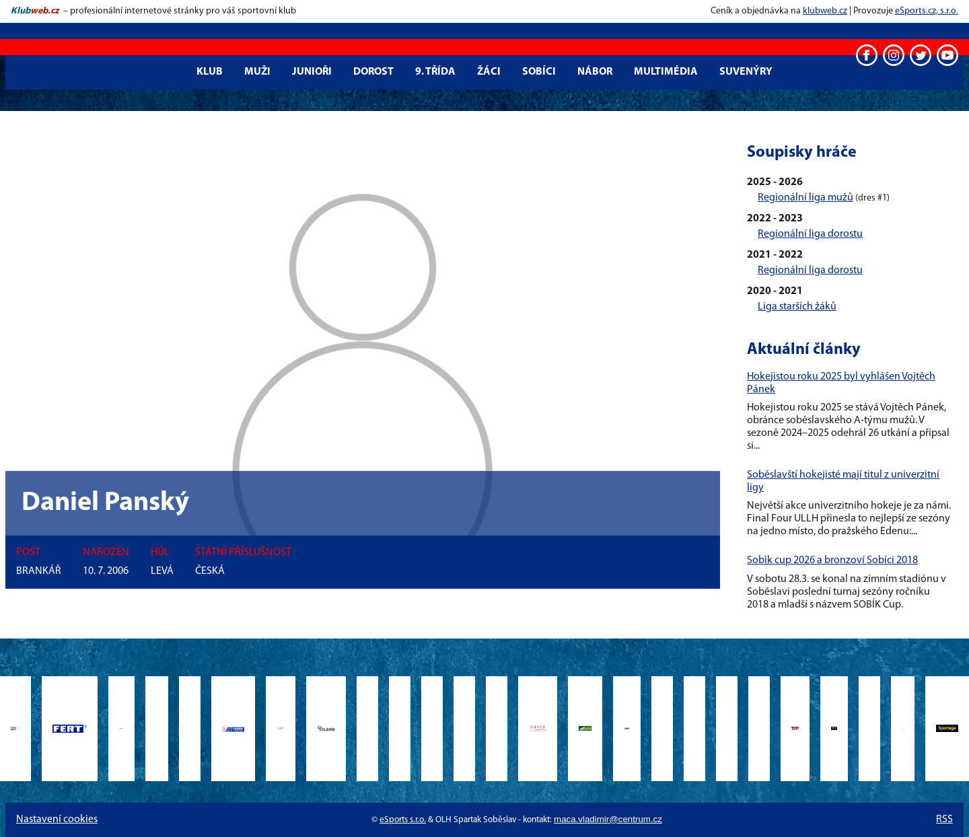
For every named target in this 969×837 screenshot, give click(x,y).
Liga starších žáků (797, 306)
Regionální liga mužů (805, 197)
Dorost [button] (373, 72)
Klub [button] (209, 72)
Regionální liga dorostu (810, 234)
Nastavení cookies (57, 819)
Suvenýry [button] (746, 72)
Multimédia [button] (666, 72)
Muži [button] (257, 72)
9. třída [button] (435, 72)
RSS (944, 819)
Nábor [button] (594, 72)
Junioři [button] (312, 72)
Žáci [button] (489, 72)
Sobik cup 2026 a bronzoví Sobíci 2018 (832, 560)
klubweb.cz (825, 11)
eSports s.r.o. (403, 819)
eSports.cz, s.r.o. (926, 11)
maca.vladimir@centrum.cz (608, 819)
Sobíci (539, 72)
